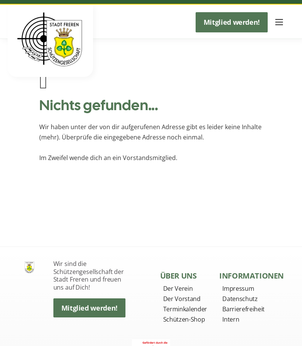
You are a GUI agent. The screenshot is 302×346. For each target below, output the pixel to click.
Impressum (238, 288)
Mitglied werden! (232, 22)
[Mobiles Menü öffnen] (279, 22)
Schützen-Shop (184, 319)
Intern (230, 319)
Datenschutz (239, 299)
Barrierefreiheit (243, 309)
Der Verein (178, 288)
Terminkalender (185, 309)
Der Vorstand (182, 299)
